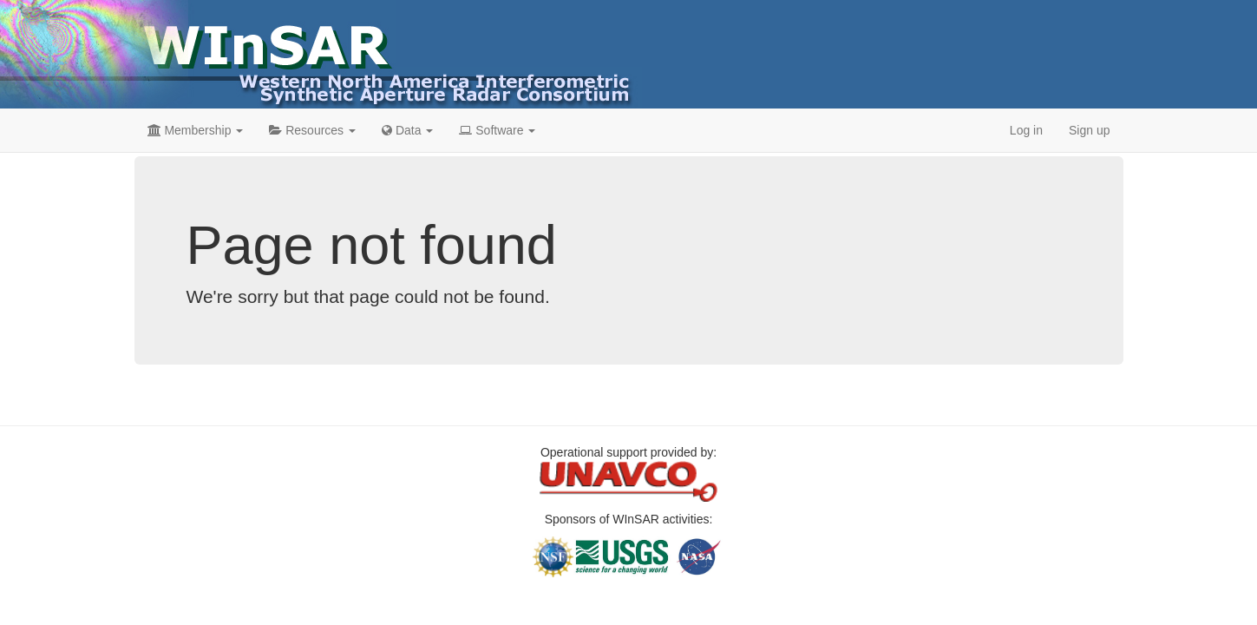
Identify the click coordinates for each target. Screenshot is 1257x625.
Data (407, 130)
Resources (312, 130)
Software (497, 130)
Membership (195, 130)
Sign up (1089, 130)
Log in (1026, 130)
